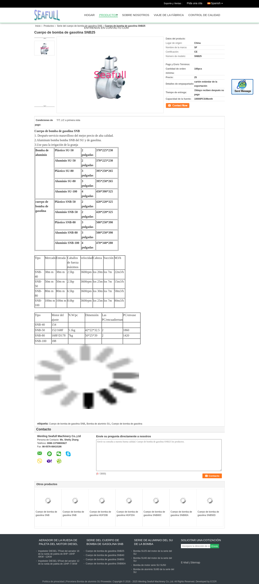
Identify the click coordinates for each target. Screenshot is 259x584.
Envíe (214, 546)
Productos (108, 15)
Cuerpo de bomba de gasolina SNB (67, 423)
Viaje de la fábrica (169, 15)
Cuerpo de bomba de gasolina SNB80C (154, 513)
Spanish (218, 2)
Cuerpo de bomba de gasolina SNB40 (105, 555)
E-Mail (185, 562)
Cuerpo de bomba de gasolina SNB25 (105, 551)
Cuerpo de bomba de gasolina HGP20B (100, 513)
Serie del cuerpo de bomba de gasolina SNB (79, 26)
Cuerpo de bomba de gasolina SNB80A (181, 513)
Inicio (38, 26)
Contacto (170, 105)
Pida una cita (194, 3)
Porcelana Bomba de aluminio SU (83, 581)
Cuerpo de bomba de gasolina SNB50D (208, 513)
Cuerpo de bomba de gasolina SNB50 (105, 559)
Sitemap (195, 562)
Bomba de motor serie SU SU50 (149, 565)
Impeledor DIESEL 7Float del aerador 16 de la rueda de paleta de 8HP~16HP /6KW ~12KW (58, 554)
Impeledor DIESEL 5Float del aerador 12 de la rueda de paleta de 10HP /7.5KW (58, 562)
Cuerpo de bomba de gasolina (127, 423)
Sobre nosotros (135, 15)
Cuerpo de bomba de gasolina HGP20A (127, 513)
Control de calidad (204, 15)
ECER (213, 581)
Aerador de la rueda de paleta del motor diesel (58, 542)
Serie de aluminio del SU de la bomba (153, 542)
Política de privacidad (53, 581)
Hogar (89, 15)
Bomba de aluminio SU (98, 423)
